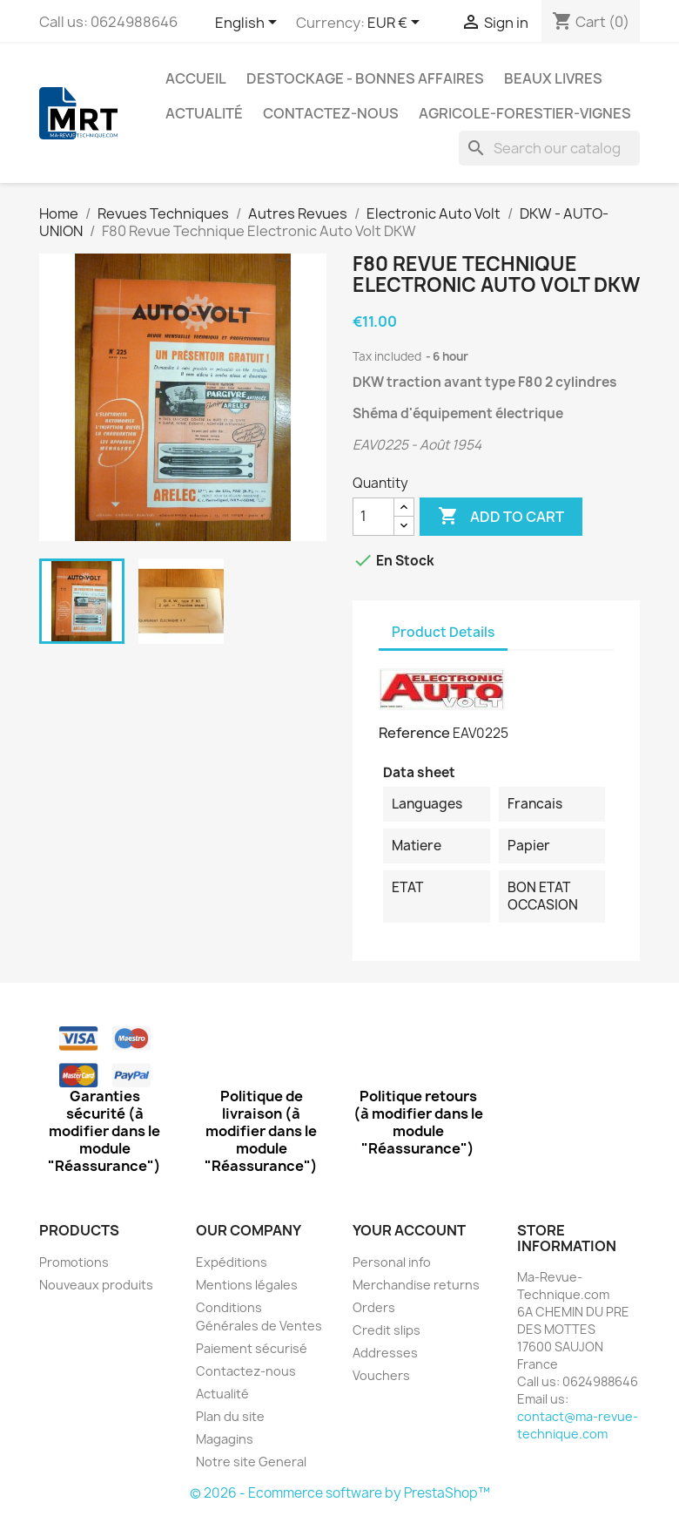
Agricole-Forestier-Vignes (525, 113)
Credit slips (386, 1330)
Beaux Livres (553, 78)
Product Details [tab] (443, 632)
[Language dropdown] (249, 23)
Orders (374, 1307)
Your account (409, 1230)
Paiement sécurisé (251, 1348)
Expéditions (231, 1262)
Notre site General (251, 1461)
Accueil (195, 78)
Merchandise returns (416, 1284)
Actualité (204, 113)
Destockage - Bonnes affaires (365, 78)
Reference (414, 732)
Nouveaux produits (96, 1284)
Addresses (385, 1352)
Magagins (224, 1439)
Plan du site (230, 1416)
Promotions (74, 1262)
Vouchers (381, 1375)
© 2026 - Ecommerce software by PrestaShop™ (340, 1493)
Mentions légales (247, 1284)
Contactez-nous (331, 113)
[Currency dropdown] (396, 23)
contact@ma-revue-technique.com (577, 1425)
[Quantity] (373, 516)
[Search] (549, 148)
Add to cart (501, 516)
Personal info (392, 1262)
